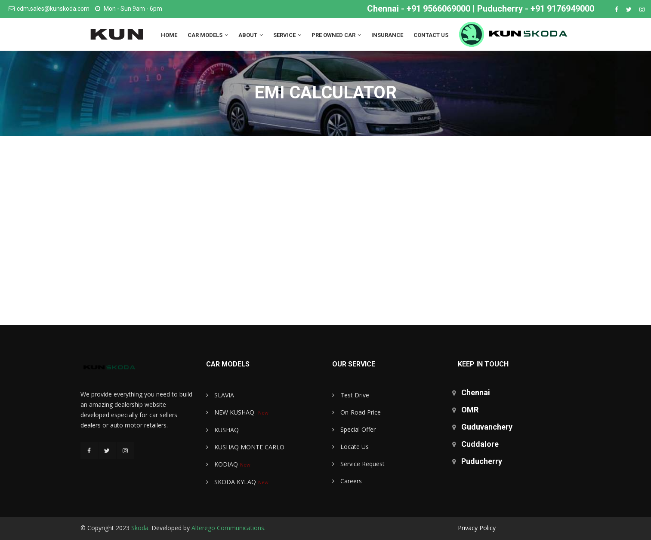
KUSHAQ (222, 430)
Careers (347, 481)
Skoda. (140, 528)
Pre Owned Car (336, 35)
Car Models (208, 35)
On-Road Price (356, 412)
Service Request (358, 464)
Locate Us (350, 446)
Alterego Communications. (228, 528)
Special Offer (354, 429)
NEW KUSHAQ (231, 412)
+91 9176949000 (562, 8)
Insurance (387, 35)
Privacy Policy (477, 528)
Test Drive (350, 395)
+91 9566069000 (438, 8)
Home (169, 35)
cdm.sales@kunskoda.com (53, 8)
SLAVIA (220, 395)
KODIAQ (222, 464)
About (250, 35)
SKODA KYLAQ (231, 482)
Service (287, 35)
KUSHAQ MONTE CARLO (245, 447)
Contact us (430, 35)
